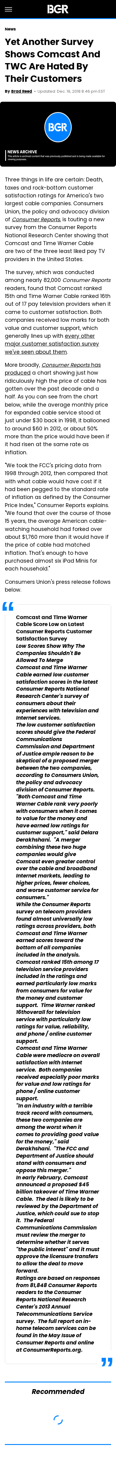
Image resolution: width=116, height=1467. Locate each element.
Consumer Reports (36, 220)
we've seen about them (36, 352)
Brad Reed (21, 91)
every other (80, 336)
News (10, 29)
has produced (53, 369)
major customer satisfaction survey (52, 344)
